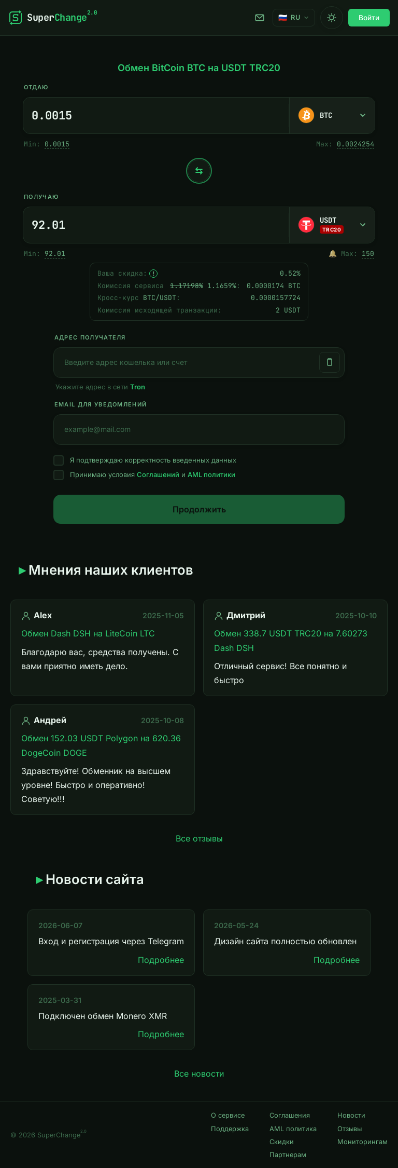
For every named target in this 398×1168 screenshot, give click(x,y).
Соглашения (289, 1115)
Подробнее (161, 960)
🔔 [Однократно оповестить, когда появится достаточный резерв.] (333, 253)
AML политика (293, 1129)
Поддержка (259, 17)
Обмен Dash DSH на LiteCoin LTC (88, 633)
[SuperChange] (52, 17)
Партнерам (287, 1155)
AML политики (211, 474)
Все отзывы (199, 838)
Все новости (199, 1073)
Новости (351, 1115)
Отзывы (349, 1129)
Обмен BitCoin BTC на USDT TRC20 (199, 67)
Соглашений (158, 474)
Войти (369, 17)
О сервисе (228, 1115)
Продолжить (199, 509)
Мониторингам (362, 1142)
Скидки (281, 1142)
